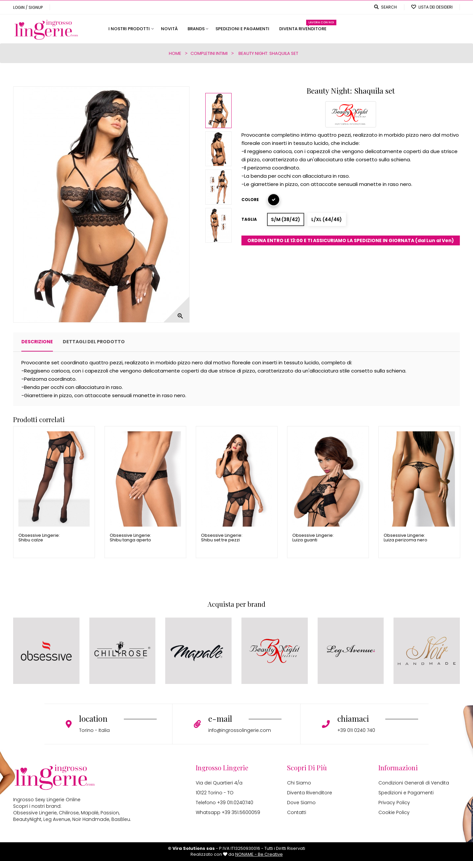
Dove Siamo (301, 802)
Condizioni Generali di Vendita (413, 783)
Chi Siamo (299, 783)
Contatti (296, 812)
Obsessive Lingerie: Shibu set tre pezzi (221, 538)
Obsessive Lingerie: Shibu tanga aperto (130, 538)
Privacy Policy (394, 802)
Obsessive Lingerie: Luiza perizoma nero (405, 538)
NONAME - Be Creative (259, 854)
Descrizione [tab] (37, 341)
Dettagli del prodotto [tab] (94, 341)
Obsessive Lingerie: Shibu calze (39, 538)
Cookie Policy (394, 812)
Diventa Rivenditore (309, 792)
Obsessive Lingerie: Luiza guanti (313, 538)
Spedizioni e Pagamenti (406, 792)
